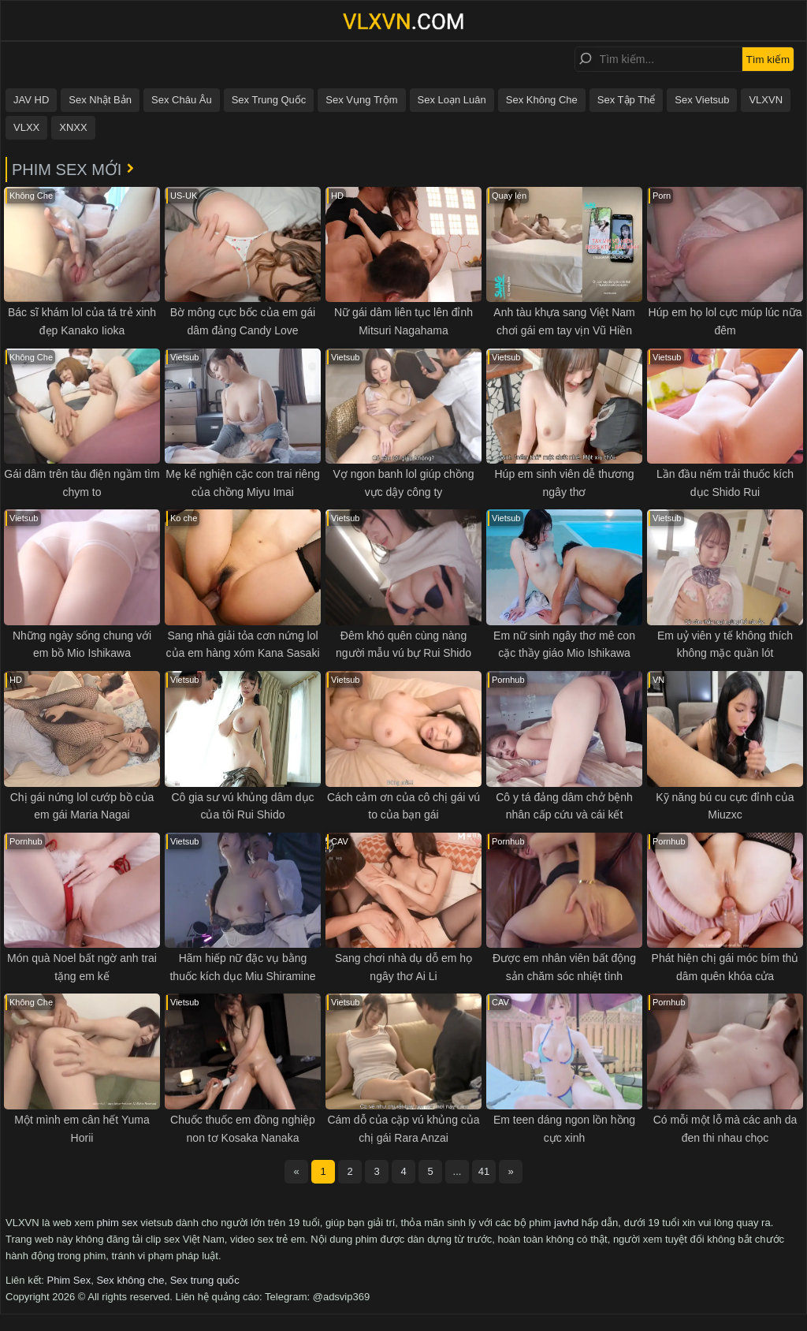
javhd (566, 1222)
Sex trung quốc (205, 1280)
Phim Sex (69, 1280)
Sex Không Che (542, 100)
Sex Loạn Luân (452, 100)
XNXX (73, 127)
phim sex (117, 1222)
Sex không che (130, 1280)
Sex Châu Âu (181, 100)
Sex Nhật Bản (100, 100)
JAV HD (31, 100)
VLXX (26, 127)
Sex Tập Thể (626, 100)
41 (483, 1171)
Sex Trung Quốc (269, 100)
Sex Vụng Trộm (361, 100)
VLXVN (766, 100)
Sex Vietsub (702, 100)
